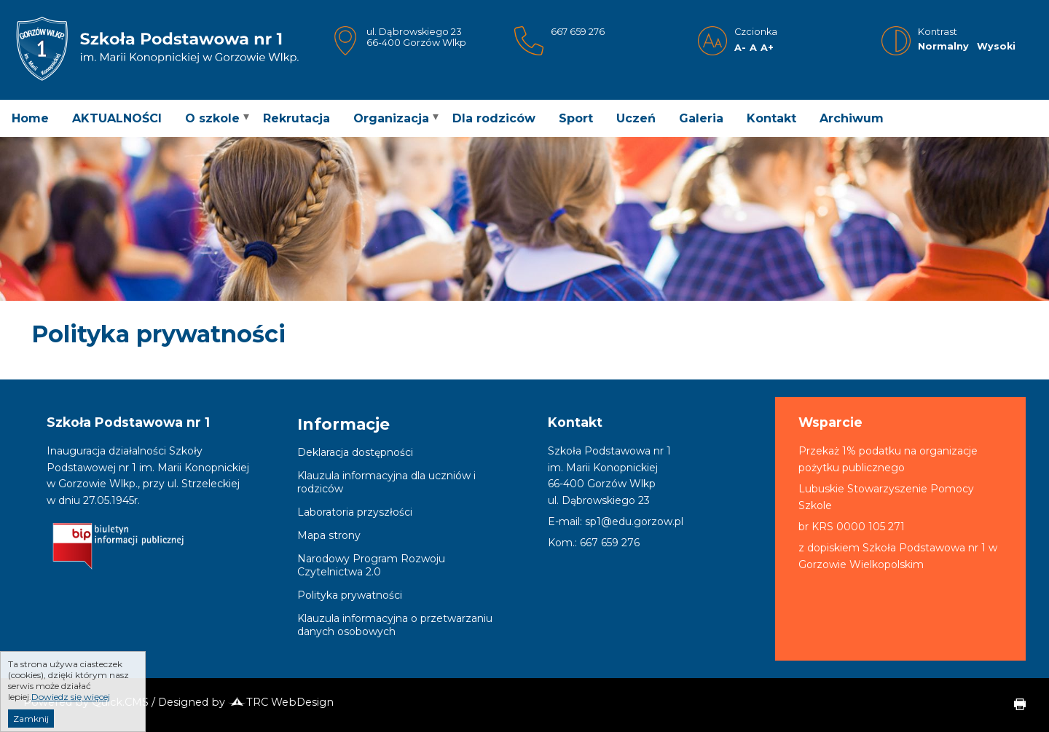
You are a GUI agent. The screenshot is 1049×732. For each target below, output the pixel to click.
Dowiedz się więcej (70, 711)
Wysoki (996, 46)
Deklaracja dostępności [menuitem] (355, 452)
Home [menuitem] (30, 118)
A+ (767, 47)
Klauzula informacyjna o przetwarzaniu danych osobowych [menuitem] (394, 625)
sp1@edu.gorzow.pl (634, 521)
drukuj (1014, 705)
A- (740, 47)
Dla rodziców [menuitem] (493, 118)
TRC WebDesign (281, 702)
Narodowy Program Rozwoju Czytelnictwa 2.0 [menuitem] (371, 565)
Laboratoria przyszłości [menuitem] (354, 512)
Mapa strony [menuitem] (329, 535)
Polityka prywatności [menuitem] (349, 595)
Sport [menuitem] (576, 118)
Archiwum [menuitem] (852, 118)
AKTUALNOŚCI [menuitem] (117, 118)
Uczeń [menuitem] (636, 118)
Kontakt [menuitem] (771, 118)
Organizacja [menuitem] (391, 118)
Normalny (943, 46)
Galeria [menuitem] (701, 118)
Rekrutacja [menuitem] (296, 118)
